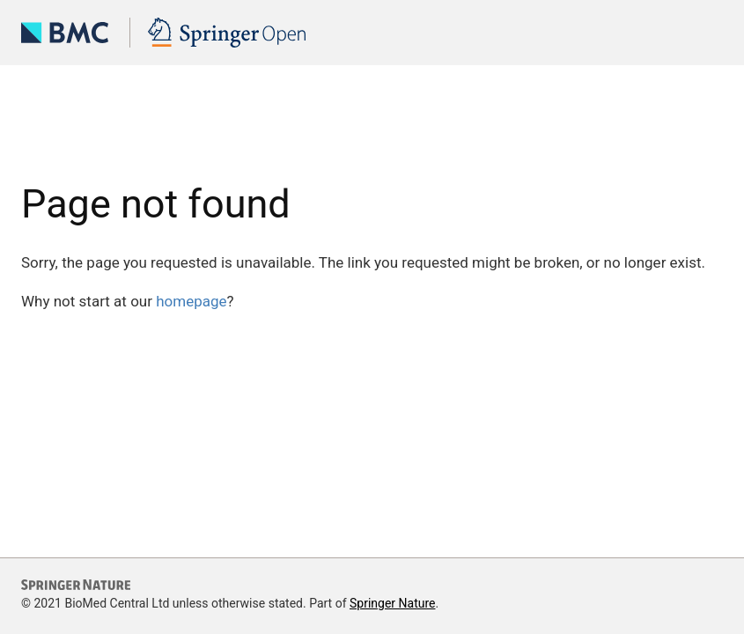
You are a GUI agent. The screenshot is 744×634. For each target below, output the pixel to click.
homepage (191, 301)
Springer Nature (393, 603)
